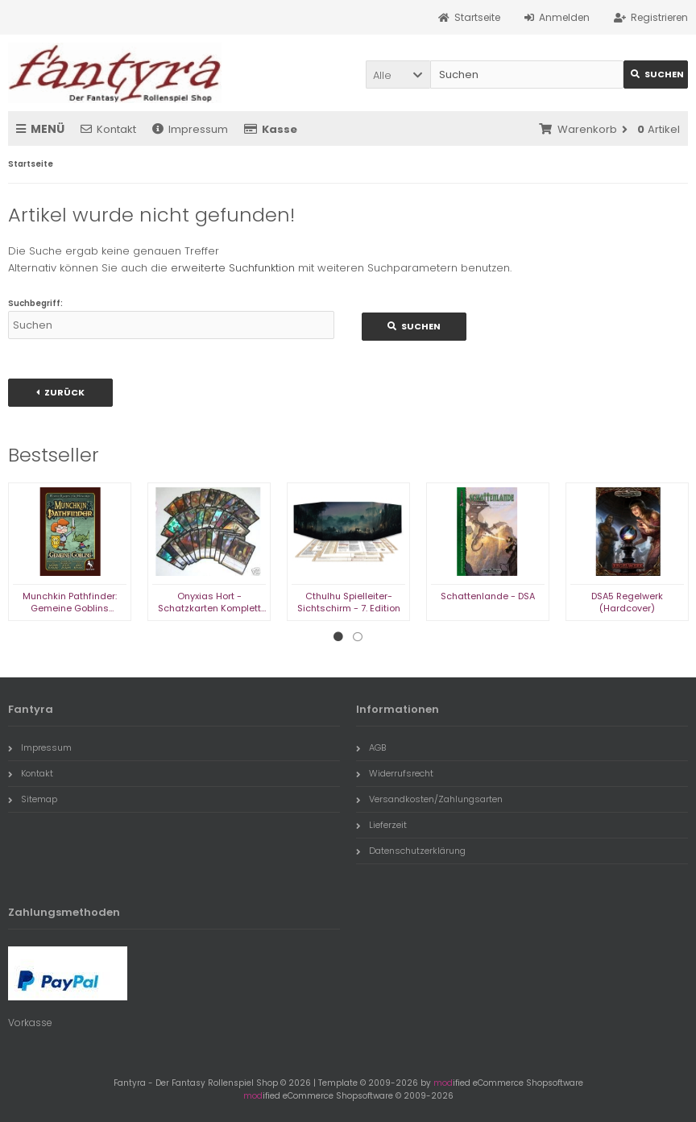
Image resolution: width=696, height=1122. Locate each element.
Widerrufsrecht (394, 773)
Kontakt (108, 129)
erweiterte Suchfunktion (233, 267)
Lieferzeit (381, 824)
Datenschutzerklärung (411, 850)
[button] (398, 74)
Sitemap (32, 799)
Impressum (190, 129)
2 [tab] (358, 637)
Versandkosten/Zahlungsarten (429, 799)
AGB (371, 747)
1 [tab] (338, 637)
